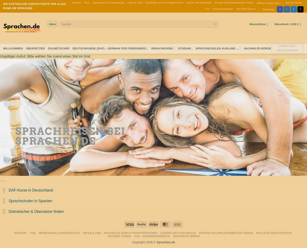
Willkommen (13, 48)
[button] (266, 9)
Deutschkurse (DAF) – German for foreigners (110, 49)
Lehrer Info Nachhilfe (199, 2)
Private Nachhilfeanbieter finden (234, 2)
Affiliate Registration (269, 3)
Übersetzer (35, 48)
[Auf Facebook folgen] (280, 9)
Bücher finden (293, 2)
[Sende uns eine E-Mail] (300, 9)
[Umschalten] (4, 190)
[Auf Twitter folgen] (294, 9)
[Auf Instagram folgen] (287, 9)
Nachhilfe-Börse (245, 8)
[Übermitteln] (214, 24)
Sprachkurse (163, 49)
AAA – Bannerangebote (218, 8)
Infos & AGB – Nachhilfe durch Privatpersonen (155, 2)
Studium (185, 49)
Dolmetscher (59, 48)
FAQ (87, 2)
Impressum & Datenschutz (109, 2)
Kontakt (76, 2)
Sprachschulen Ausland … (218, 49)
